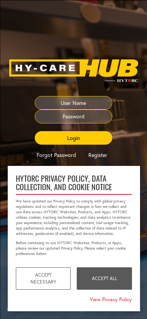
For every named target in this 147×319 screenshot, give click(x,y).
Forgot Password (56, 155)
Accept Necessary (43, 278)
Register (97, 155)
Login (73, 138)
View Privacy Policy (111, 299)
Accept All (104, 278)
